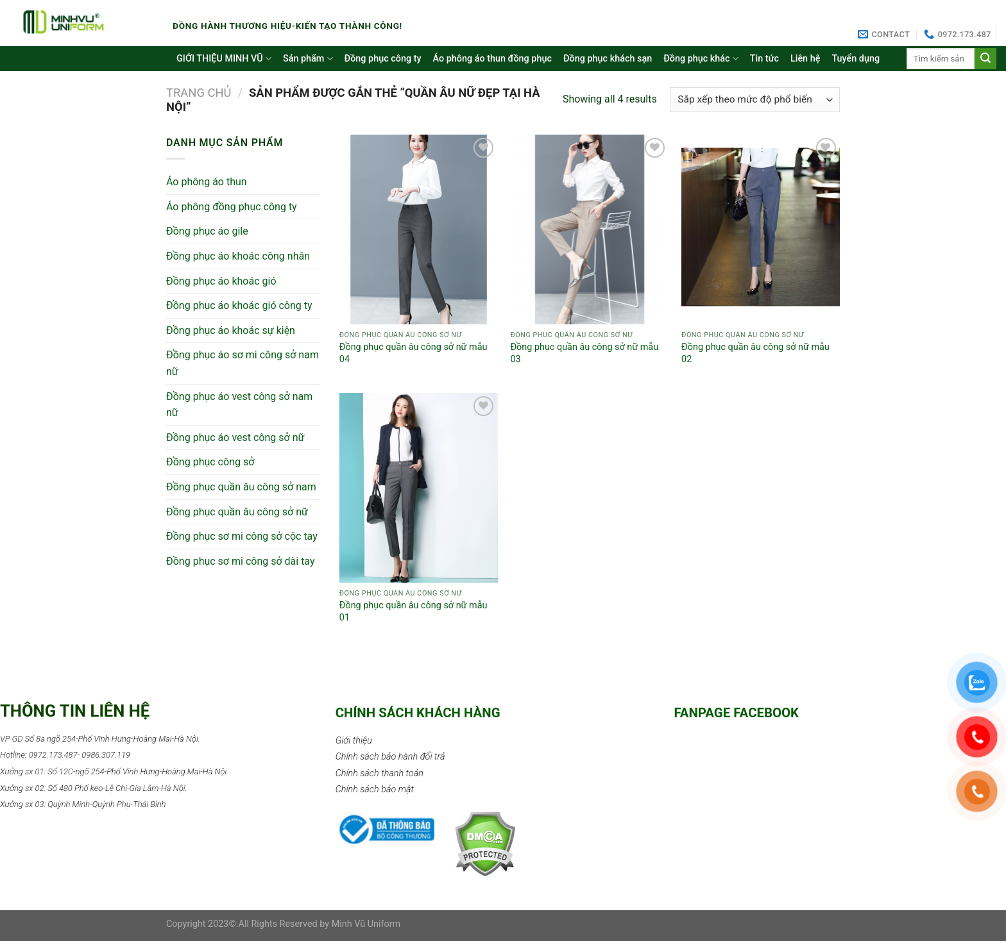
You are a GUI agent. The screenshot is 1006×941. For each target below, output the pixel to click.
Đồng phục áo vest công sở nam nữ (239, 404)
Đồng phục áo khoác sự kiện (230, 330)
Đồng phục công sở (210, 462)
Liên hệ (805, 58)
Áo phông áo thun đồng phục (492, 58)
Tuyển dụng (855, 58)
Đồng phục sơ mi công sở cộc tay (242, 536)
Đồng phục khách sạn (607, 58)
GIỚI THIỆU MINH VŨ (223, 59)
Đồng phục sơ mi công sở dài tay (240, 561)
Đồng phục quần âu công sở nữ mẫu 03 (584, 353)
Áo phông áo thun (206, 182)
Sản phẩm (308, 59)
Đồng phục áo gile (207, 231)
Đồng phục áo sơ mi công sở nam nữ (242, 363)
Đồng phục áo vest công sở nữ (235, 437)
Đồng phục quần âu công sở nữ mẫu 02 (755, 353)
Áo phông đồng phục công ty (231, 207)
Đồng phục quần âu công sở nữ (237, 512)
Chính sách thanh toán (379, 773)
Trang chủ (199, 92)
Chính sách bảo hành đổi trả (390, 756)
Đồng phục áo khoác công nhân (238, 256)
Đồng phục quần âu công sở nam (241, 487)
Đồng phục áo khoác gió (221, 281)
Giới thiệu (354, 740)
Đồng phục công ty (383, 58)
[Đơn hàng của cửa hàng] (755, 99)
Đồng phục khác (700, 59)
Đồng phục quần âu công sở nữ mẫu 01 (413, 611)
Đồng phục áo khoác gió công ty (239, 305)
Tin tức (764, 58)
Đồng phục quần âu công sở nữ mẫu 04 (413, 353)
